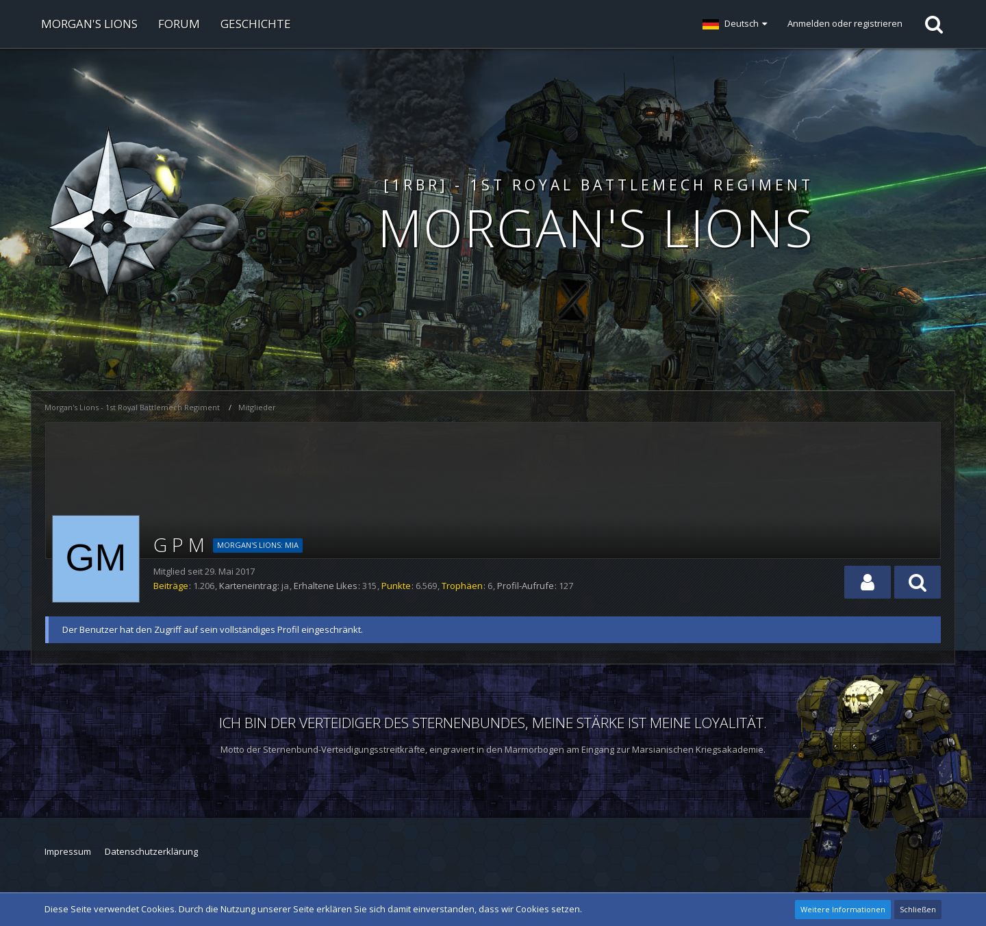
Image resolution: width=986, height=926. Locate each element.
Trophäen (462, 585)
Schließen (918, 909)
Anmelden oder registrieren (844, 23)
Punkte (396, 585)
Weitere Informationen (842, 909)
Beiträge (170, 585)
